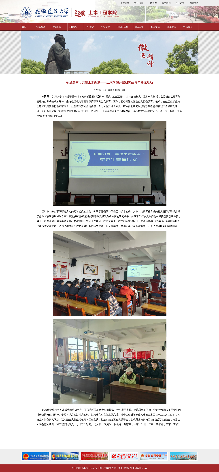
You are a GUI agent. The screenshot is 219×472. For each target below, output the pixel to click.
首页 (24, 27)
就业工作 (139, 27)
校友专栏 (155, 27)
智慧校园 (166, 3)
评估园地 (187, 27)
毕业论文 (180, 3)
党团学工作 (122, 27)
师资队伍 (57, 27)
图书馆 (153, 3)
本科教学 (89, 27)
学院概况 (40, 27)
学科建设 (73, 27)
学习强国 (138, 3)
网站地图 (194, 3)
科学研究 (105, 27)
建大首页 (124, 3)
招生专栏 (171, 27)
